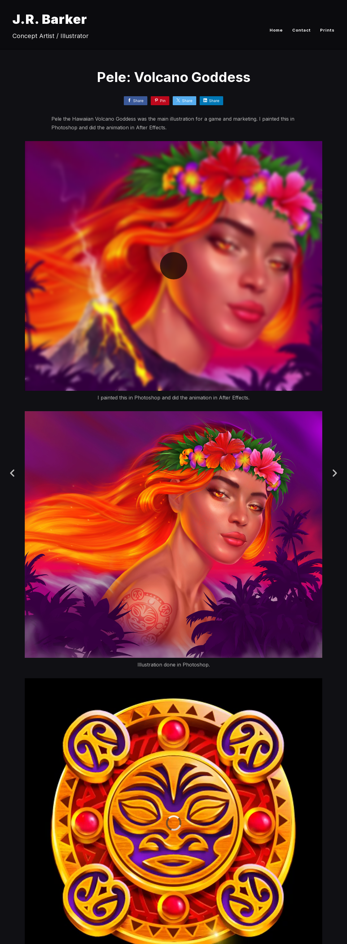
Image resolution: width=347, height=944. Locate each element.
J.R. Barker (49, 19)
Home (276, 30)
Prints (327, 30)
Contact (301, 30)
